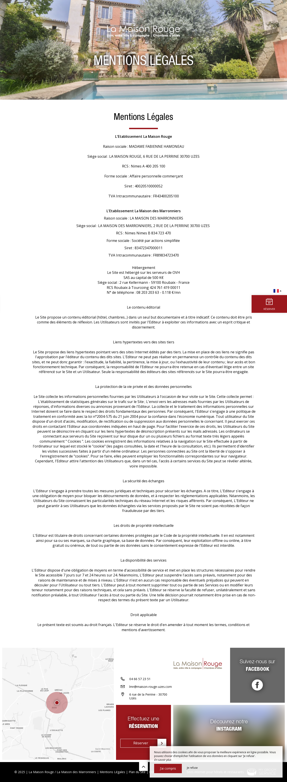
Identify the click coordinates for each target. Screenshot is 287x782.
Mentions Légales (112, 772)
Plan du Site (137, 772)
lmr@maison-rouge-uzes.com (150, 687)
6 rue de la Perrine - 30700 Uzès (148, 696)
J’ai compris (168, 768)
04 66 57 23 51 (140, 679)
